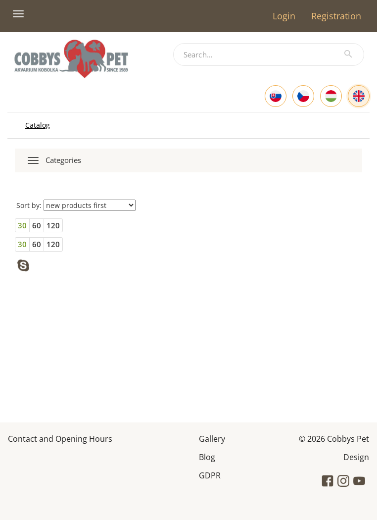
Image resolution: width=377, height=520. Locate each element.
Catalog (37, 125)
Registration (336, 16)
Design (356, 456)
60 (36, 225)
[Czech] (303, 96)
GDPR (210, 474)
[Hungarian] (331, 96)
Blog (207, 456)
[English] (359, 96)
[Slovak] (275, 96)
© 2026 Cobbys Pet (334, 438)
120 (53, 225)
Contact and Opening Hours (60, 438)
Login (284, 16)
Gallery (212, 438)
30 (22, 225)
